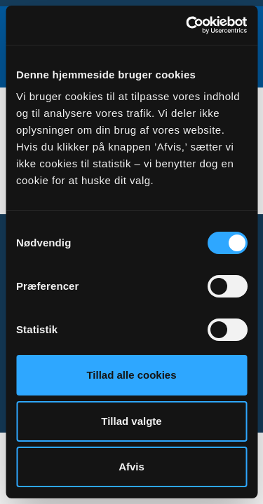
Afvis (131, 466)
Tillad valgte (131, 421)
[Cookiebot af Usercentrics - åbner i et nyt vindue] (187, 25)
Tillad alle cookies (131, 375)
